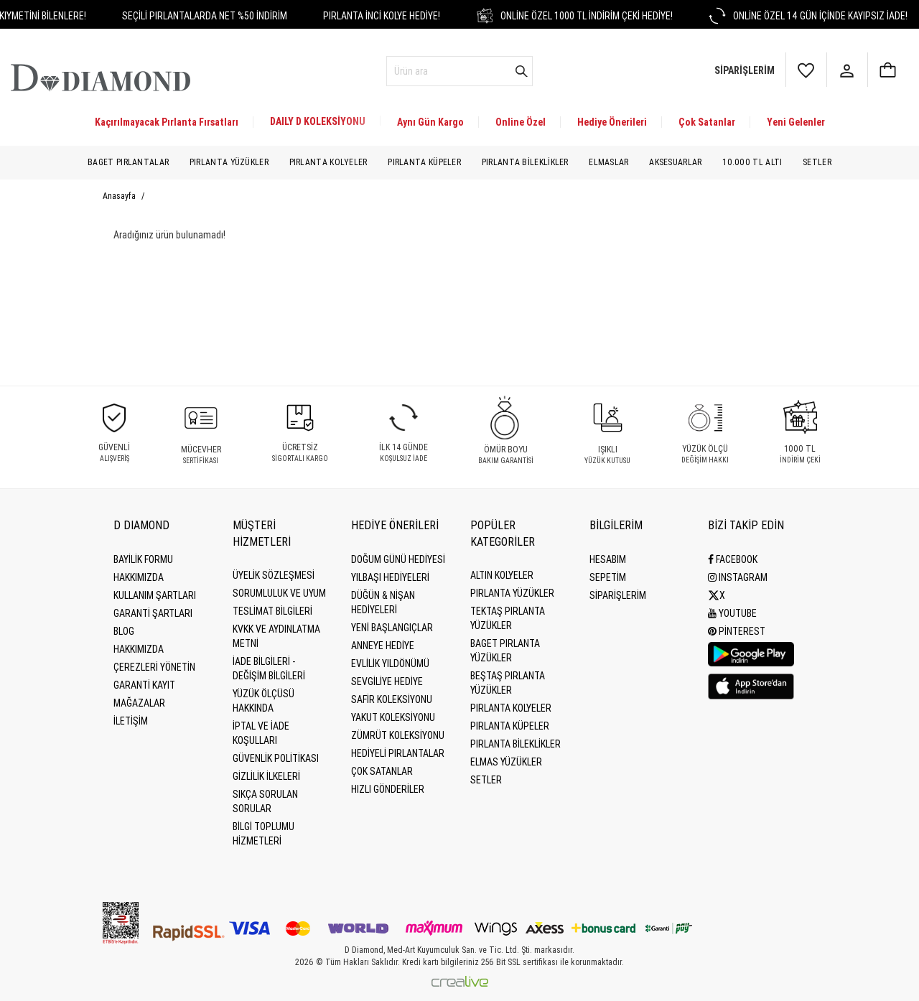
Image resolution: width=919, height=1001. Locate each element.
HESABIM (607, 559)
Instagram (738, 577)
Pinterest (736, 631)
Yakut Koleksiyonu (393, 717)
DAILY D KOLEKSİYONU (317, 121)
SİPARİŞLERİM (617, 595)
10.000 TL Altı (752, 162)
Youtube (732, 613)
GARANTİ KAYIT (144, 685)
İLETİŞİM (130, 721)
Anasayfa (120, 196)
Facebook (732, 559)
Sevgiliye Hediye (387, 681)
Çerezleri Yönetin (154, 667)
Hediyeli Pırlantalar (397, 753)
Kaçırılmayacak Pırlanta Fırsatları (166, 122)
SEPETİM (607, 577)
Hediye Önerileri (612, 122)
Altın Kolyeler (501, 575)
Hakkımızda (138, 577)
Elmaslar (608, 162)
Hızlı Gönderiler (387, 789)
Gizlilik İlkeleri (266, 776)
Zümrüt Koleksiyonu (397, 735)
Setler (817, 162)
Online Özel (520, 122)
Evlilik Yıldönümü (390, 663)
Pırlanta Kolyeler (328, 162)
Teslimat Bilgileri (272, 611)
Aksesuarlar (675, 162)
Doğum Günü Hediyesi (398, 559)
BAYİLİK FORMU (143, 559)
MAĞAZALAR (139, 703)
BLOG (123, 631)
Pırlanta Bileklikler (525, 162)
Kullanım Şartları (154, 595)
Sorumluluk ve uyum (279, 593)
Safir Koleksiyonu (391, 699)
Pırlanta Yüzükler (229, 162)
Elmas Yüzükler (506, 762)
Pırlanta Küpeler (424, 162)
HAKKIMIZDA (138, 649)
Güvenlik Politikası (276, 758)
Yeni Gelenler (796, 122)
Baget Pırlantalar (128, 162)
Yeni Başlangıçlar (392, 627)
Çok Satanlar (706, 122)
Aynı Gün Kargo (430, 122)
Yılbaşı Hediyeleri (390, 577)
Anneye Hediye (382, 645)
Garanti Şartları (152, 613)
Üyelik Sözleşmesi (273, 575)
